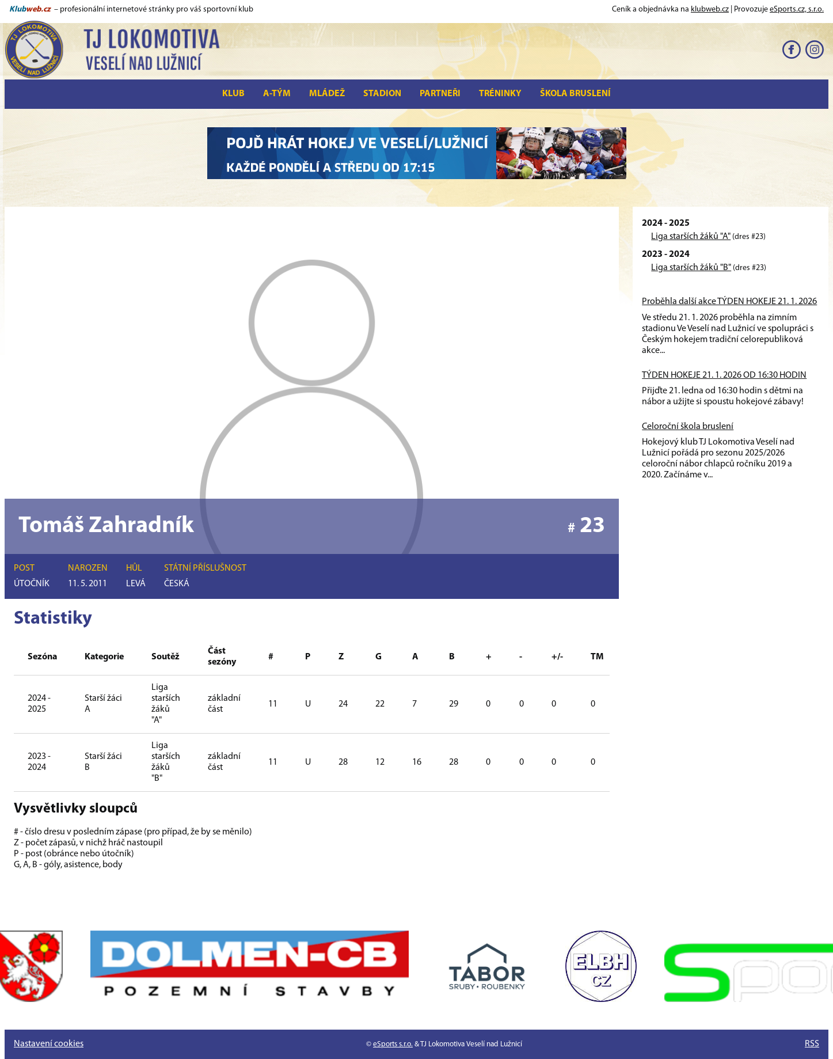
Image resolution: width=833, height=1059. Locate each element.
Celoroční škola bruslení (687, 426)
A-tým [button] (277, 93)
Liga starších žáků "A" (691, 236)
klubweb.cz (710, 9)
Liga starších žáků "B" (691, 267)
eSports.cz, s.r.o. (797, 9)
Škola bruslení (575, 93)
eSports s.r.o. (393, 1044)
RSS (812, 1044)
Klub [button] (233, 93)
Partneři (440, 93)
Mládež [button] (327, 93)
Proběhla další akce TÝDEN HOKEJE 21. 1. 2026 (729, 301)
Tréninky (500, 93)
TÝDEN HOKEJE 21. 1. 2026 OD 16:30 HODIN (724, 375)
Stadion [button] (382, 93)
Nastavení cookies (48, 1044)
